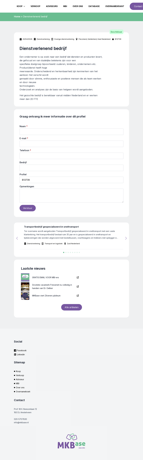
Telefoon (25, 150)
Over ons (78, 6)
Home (17, 16)
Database (94, 6)
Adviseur (20, 379)
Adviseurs (52, 6)
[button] (17, 238)
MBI (65, 6)
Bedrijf (23, 162)
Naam (24, 126)
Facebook (22, 350)
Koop (19, 6)
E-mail (24, 138)
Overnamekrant (114, 6)
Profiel (23, 174)
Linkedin (21, 354)
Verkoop (35, 6)
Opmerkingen (27, 186)
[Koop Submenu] (25, 6)
